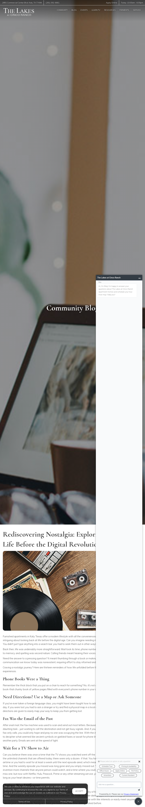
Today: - (132, 3)
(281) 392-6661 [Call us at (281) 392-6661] (52, 3)
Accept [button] (79, 791)
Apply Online (111, 3)
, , (22, 3)
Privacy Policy (66, 801)
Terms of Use (24, 801)
